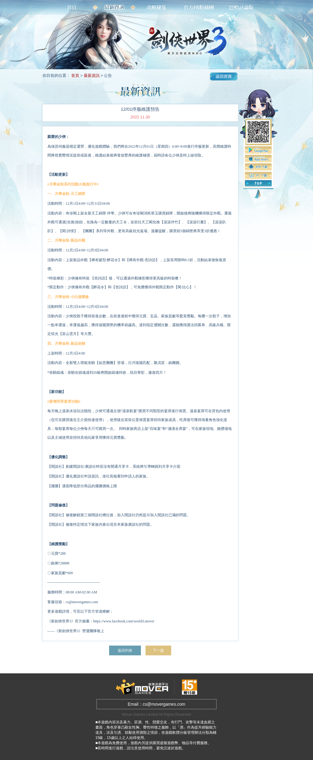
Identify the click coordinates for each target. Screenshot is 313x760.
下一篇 (158, 650)
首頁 (75, 75)
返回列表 (124, 650)
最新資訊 (92, 75)
